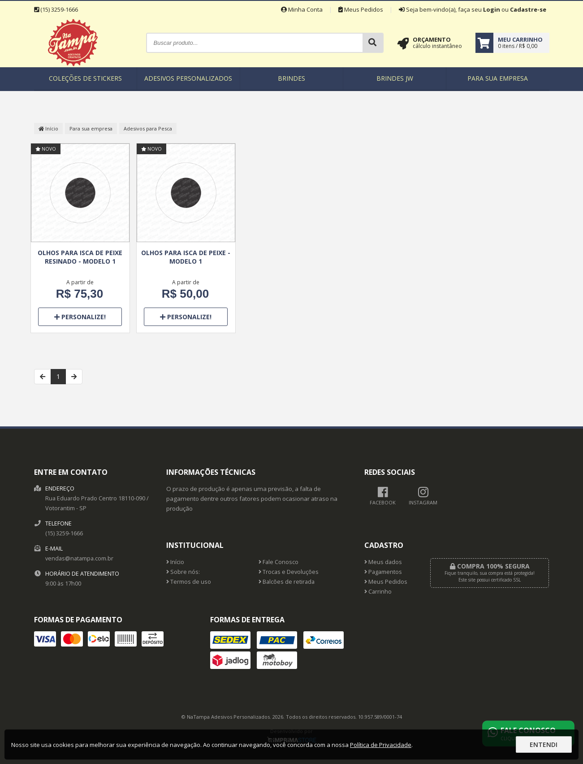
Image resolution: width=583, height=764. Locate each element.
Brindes (291, 78)
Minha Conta (302, 9)
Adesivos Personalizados (188, 78)
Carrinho (378, 591)
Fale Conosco (278, 562)
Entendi (543, 744)
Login (491, 9)
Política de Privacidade (380, 745)
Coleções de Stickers (85, 78)
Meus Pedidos (360, 9)
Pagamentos (383, 572)
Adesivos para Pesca (148, 128)
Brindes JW (394, 78)
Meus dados (383, 562)
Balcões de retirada (287, 582)
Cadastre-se (528, 9)
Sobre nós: (183, 572)
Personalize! (80, 317)
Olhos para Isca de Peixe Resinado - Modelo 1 (80, 256)
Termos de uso (188, 582)
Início (48, 128)
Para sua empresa (497, 78)
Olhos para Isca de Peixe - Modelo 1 (185, 256)
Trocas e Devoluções (289, 572)
